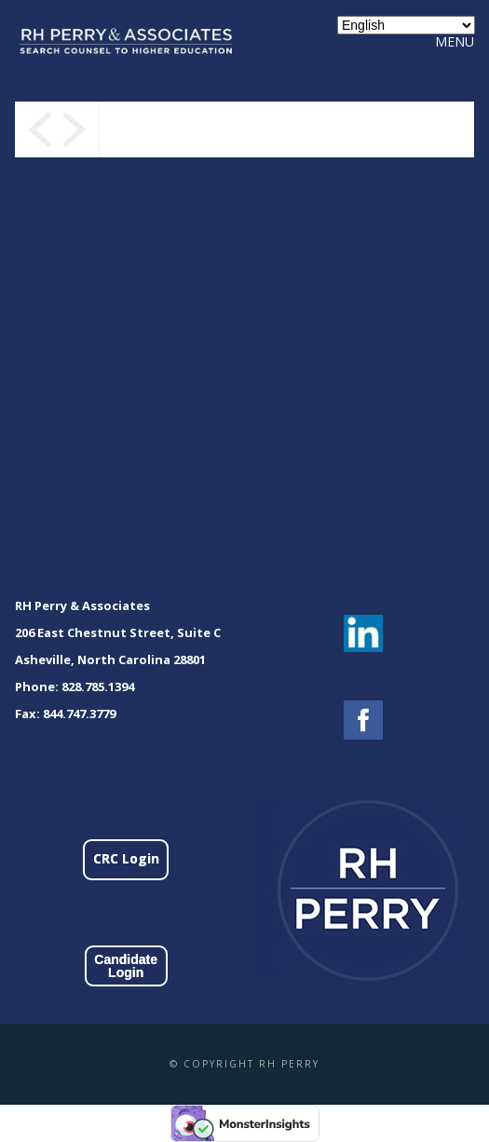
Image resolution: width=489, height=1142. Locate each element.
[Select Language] (406, 25)
